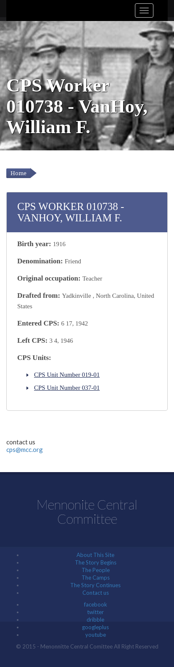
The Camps (96, 577)
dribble (95, 619)
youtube (95, 634)
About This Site (95, 554)
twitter (95, 612)
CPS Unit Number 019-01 (67, 374)
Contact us (95, 592)
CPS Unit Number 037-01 (67, 387)
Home (18, 173)
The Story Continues (95, 585)
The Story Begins (95, 562)
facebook (95, 604)
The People (96, 570)
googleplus (95, 627)
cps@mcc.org (24, 449)
